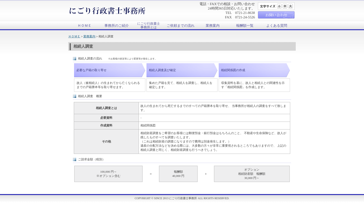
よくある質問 (276, 25)
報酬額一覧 (245, 25)
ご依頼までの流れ (181, 25)
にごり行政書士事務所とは (148, 25)
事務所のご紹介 (116, 25)
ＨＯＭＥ (84, 25)
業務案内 (213, 25)
